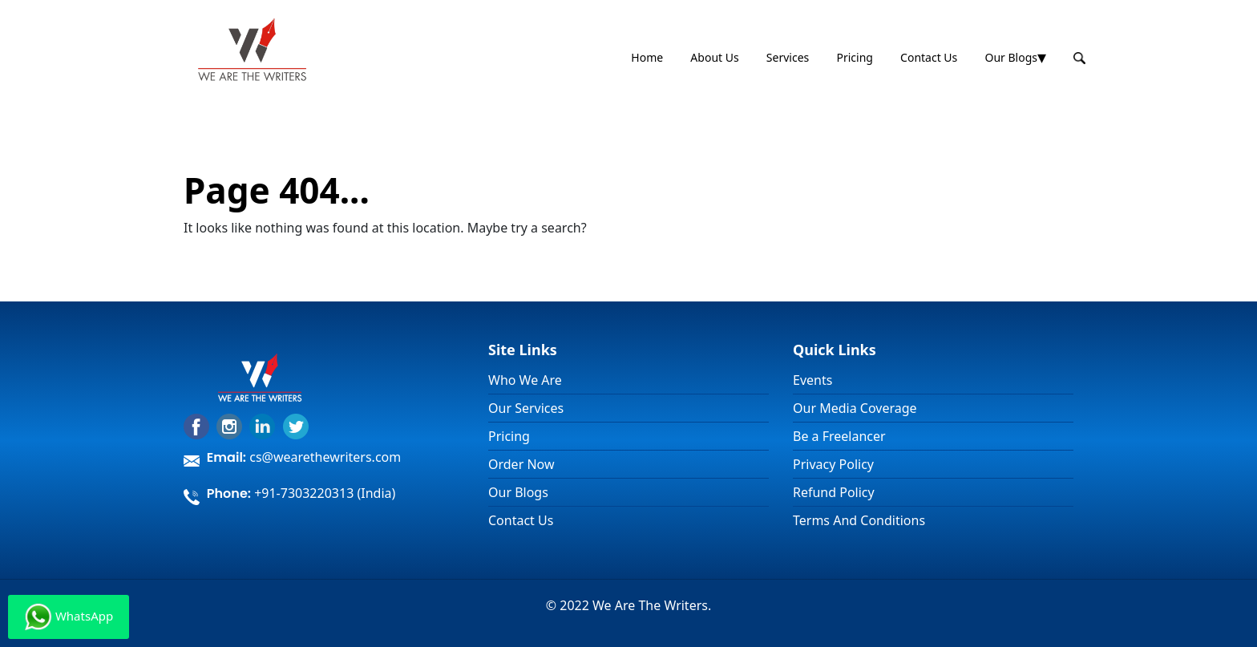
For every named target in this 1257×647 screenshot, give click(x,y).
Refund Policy (834, 492)
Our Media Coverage (855, 408)
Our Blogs (1010, 57)
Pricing (854, 57)
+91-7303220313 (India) (324, 493)
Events (812, 380)
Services (787, 57)
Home (647, 57)
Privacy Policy (833, 464)
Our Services (526, 408)
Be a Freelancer (839, 436)
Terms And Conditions (859, 520)
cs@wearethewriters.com (325, 457)
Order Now (521, 464)
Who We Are (525, 380)
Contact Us (928, 57)
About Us (714, 57)
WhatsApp (68, 617)
